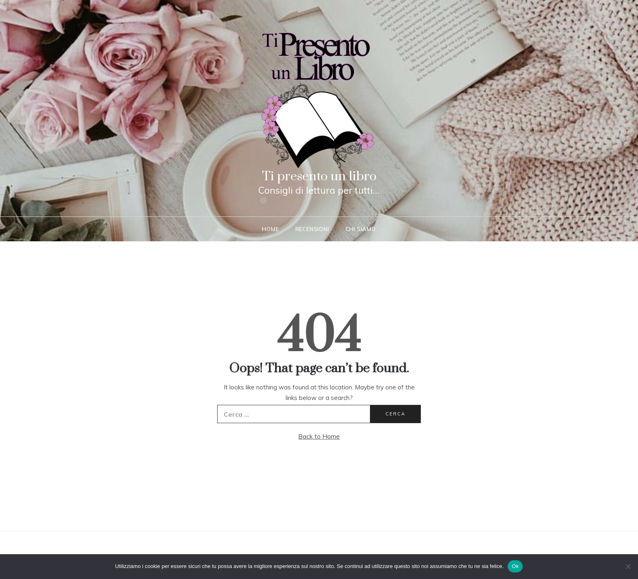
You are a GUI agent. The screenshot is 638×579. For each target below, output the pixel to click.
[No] (628, 566)
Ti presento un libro (319, 176)
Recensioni (312, 229)
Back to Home (319, 436)
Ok (515, 566)
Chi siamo (360, 229)
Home (270, 229)
